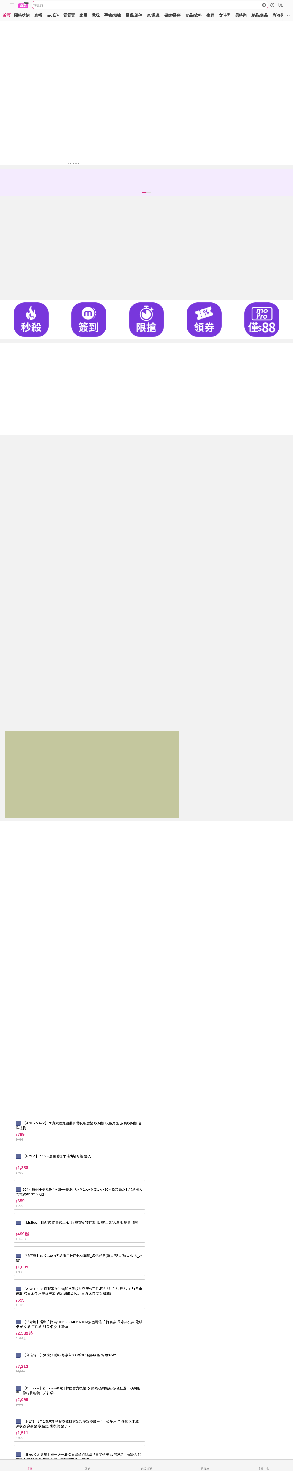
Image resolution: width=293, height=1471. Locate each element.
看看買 (69, 15)
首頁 (7, 15)
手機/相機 (112, 15)
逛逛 (88, 1468)
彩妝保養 (280, 15)
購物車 (205, 1468)
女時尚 (225, 15)
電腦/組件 (133, 15)
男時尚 (241, 15)
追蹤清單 (146, 1468)
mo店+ (53, 15)
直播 (38, 15)
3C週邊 (153, 15)
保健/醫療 (172, 15)
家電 (83, 15)
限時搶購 (22, 15)
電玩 (96, 15)
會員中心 (263, 1468)
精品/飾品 (259, 15)
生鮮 (210, 15)
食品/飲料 (193, 15)
